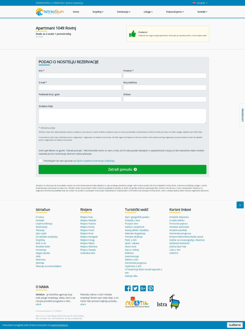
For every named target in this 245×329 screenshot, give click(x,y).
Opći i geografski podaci (137, 217)
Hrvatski (199, 2)
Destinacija (123, 11)
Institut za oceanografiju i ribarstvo (187, 239)
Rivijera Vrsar (86, 233)
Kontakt (202, 11)
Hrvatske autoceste (179, 226)
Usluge (148, 11)
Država (126, 94)
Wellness (129, 253)
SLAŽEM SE (235, 325)
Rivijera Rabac (87, 243)
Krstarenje (41, 249)
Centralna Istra (87, 253)
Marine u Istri (131, 259)
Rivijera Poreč (87, 230)
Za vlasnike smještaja (47, 236)
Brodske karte (43, 246)
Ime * (41, 70)
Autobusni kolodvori (179, 243)
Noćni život (130, 246)
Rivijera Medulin (88, 220)
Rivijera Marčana (88, 246)
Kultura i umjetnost (134, 226)
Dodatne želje (46, 106)
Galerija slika (131, 275)
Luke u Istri (174, 249)
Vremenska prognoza (135, 262)
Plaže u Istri (131, 239)
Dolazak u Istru (132, 220)
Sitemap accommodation (48, 266)
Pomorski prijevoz (178, 223)
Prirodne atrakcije (134, 236)
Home (76, 11)
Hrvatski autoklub (178, 230)
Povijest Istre (131, 223)
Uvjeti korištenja (44, 223)
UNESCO (173, 253)
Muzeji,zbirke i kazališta (137, 230)
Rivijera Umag (87, 239)
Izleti (38, 256)
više (38, 304)
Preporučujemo (175, 11)
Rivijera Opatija (88, 249)
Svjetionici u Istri (133, 266)
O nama (40, 217)
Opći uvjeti (41, 233)
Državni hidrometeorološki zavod (186, 236)
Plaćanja (40, 230)
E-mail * (43, 82)
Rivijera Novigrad (89, 236)
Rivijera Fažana (88, 223)
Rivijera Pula (86, 217)
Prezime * (128, 70)
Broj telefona (130, 82)
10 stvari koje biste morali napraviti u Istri (143, 271)
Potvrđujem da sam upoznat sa (79, 160)
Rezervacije (41, 226)
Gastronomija (132, 256)
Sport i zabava (132, 243)
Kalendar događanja (135, 233)
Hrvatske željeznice (179, 217)
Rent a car (41, 243)
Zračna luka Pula (177, 246)
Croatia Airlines (177, 220)
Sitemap (40, 262)
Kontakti (40, 220)
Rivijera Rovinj (87, 226)
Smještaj (97, 11)
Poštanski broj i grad (49, 94)
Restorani (40, 259)
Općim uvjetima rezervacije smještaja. (95, 160)
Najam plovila (43, 253)
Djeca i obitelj (132, 249)
